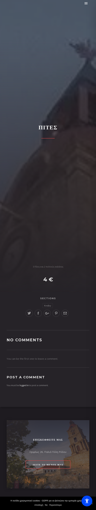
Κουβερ (47, 305)
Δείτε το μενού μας (48, 464)
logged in (24, 385)
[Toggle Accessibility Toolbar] (87, 501)
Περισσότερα (55, 505)
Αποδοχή (38, 505)
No (46, 505)
